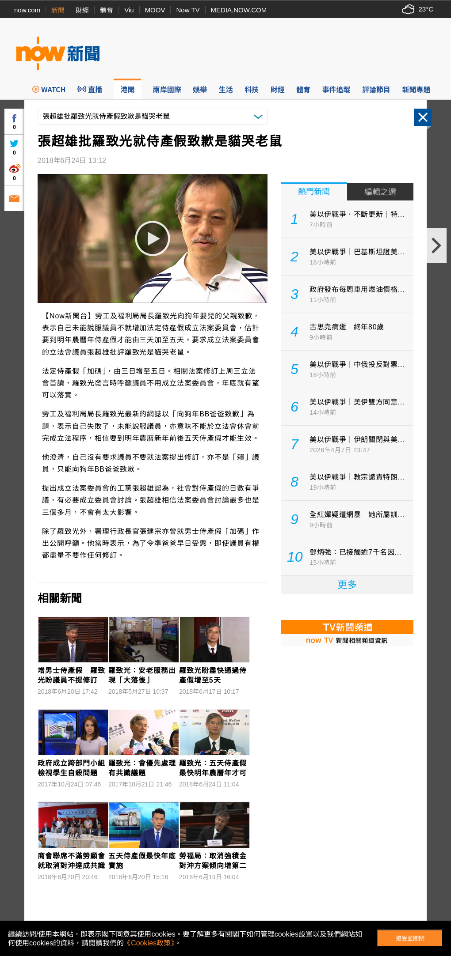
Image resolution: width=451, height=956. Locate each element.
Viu (129, 10)
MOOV (155, 10)
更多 (347, 584)
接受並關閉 (410, 938)
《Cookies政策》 (149, 943)
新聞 (58, 10)
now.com (27, 10)
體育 (106, 10)
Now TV (187, 10)
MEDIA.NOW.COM (239, 10)
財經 (82, 10)
